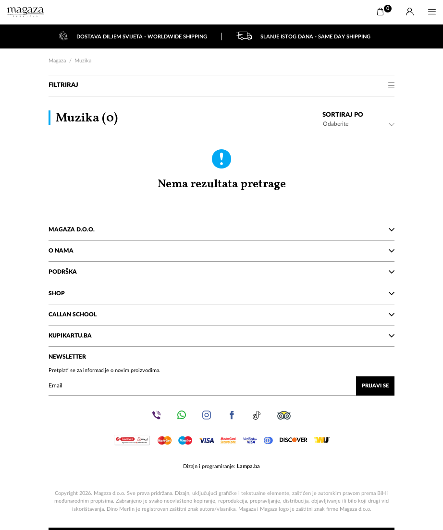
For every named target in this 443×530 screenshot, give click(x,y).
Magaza (57, 60)
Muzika (82, 60)
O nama (221, 250)
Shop (221, 293)
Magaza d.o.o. (221, 229)
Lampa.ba (248, 466)
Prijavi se (375, 385)
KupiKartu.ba (221, 335)
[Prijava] (410, 12)
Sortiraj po (342, 115)
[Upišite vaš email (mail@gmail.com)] (221, 386)
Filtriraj (221, 85)
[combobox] (358, 124)
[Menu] (432, 12)
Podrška (221, 272)
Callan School (221, 314)
